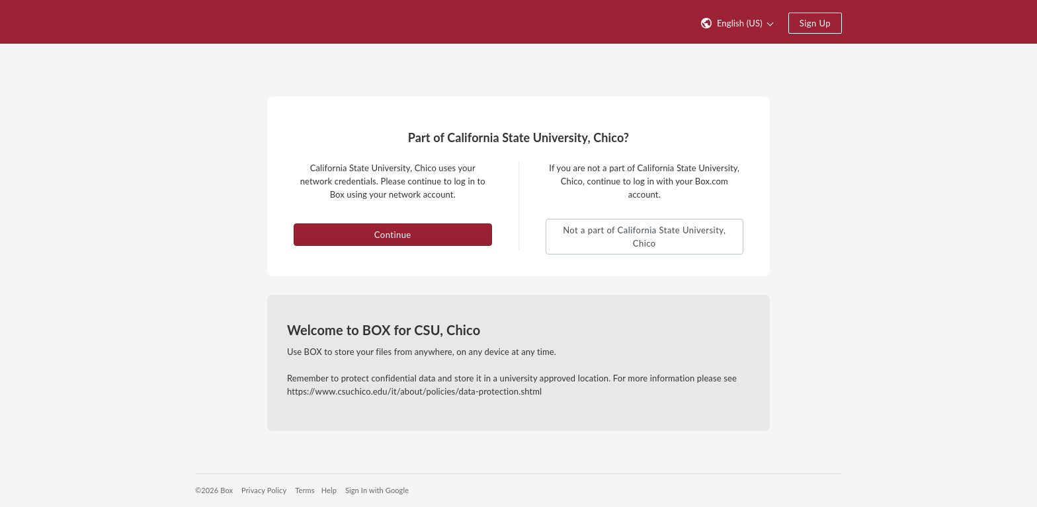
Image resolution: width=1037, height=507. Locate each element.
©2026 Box (214, 490)
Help (329, 490)
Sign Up (815, 23)
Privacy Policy (263, 490)
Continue (392, 234)
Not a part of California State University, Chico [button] (644, 237)
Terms (304, 490)
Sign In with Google (377, 490)
